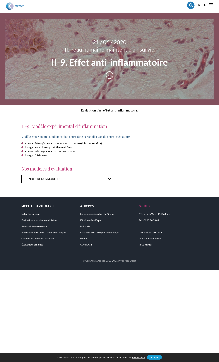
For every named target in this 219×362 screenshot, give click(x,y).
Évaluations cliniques (32, 244)
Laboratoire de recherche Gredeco (98, 214)
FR (198, 4)
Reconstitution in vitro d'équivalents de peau (44, 232)
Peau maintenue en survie (34, 226)
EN (204, 4)
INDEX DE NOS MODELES (44, 179)
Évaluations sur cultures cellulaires (39, 220)
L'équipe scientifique (90, 220)
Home (83, 238)
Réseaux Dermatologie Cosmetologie (99, 232)
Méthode (85, 226)
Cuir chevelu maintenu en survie (37, 238)
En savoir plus (138, 357)
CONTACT (86, 244)
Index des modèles (31, 214)
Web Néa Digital (127, 260)
